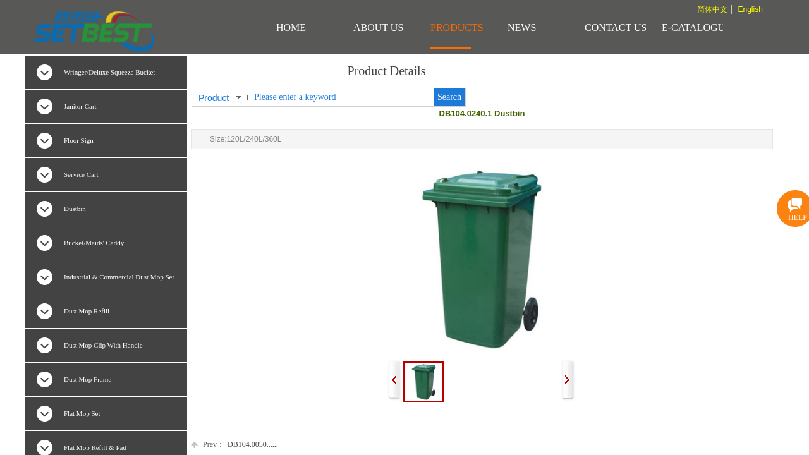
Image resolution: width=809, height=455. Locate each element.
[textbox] (341, 97)
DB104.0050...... (234, 444)
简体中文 (712, 9)
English (750, 9)
